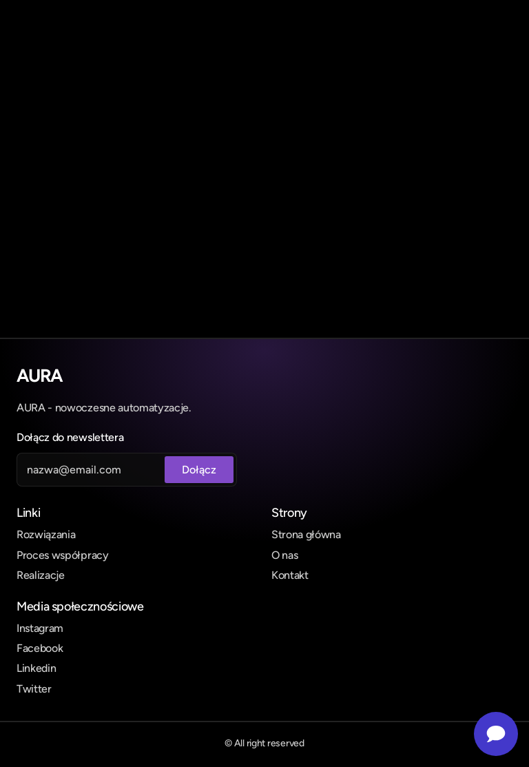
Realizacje (41, 575)
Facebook (40, 648)
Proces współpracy (63, 555)
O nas (284, 555)
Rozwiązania (46, 534)
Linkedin (36, 668)
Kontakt (290, 575)
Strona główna (306, 534)
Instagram (40, 628)
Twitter (34, 688)
